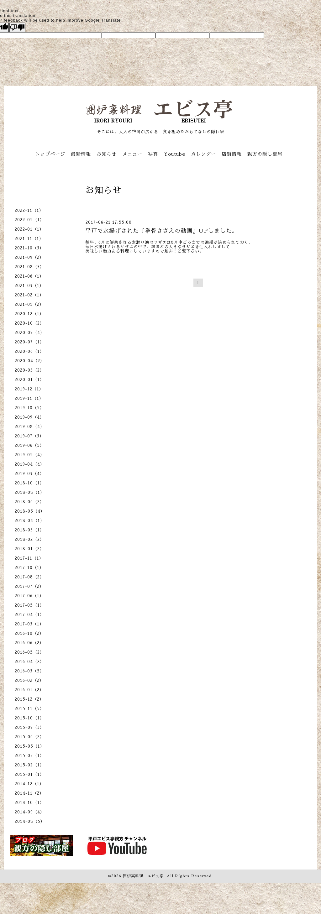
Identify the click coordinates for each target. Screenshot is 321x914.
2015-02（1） (29, 765)
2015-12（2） (29, 699)
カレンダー (203, 154)
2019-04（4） (30, 464)
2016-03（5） (29, 671)
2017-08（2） (29, 577)
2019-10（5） (29, 408)
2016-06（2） (29, 643)
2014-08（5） (30, 821)
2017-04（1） (29, 615)
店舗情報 (232, 154)
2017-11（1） (29, 558)
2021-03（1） (29, 286)
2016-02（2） (29, 680)
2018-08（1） (30, 492)
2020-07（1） (29, 342)
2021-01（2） (29, 304)
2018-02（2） (29, 539)
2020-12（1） (29, 314)
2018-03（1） (29, 530)
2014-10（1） (29, 803)
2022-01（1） (29, 229)
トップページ (50, 154)
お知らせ (107, 154)
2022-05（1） (29, 220)
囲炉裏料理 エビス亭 (143, 876)
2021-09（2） (29, 257)
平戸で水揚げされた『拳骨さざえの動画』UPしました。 (161, 231)
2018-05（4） (30, 511)
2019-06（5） (29, 445)
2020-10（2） (29, 323)
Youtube (174, 154)
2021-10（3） (29, 248)
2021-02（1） (29, 295)
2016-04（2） (29, 662)
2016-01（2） (29, 690)
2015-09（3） (29, 727)
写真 (153, 154)
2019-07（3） (29, 436)
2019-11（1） (29, 398)
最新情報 (81, 154)
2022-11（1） (29, 210)
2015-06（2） (29, 737)
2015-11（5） (29, 709)
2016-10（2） (29, 633)
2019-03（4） (29, 474)
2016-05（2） (29, 652)
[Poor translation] (17, 27)
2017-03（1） (29, 624)
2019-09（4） (29, 417)
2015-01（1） (29, 774)
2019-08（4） (30, 427)
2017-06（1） (29, 596)
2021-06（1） (29, 276)
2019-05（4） (30, 455)
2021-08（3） (29, 267)
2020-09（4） (30, 333)
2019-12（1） (29, 389)
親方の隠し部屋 (264, 154)
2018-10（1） (29, 483)
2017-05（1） (29, 605)
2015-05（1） (30, 746)
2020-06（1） (29, 351)
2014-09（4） (30, 812)
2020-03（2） (29, 370)
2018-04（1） (30, 521)
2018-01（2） (29, 549)
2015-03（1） (29, 756)
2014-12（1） (29, 784)
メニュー (132, 154)
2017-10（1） (29, 568)
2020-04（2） (30, 361)
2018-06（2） (29, 502)
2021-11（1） (29, 239)
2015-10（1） (29, 718)
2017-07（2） (29, 586)
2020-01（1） (29, 380)
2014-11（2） (29, 793)
